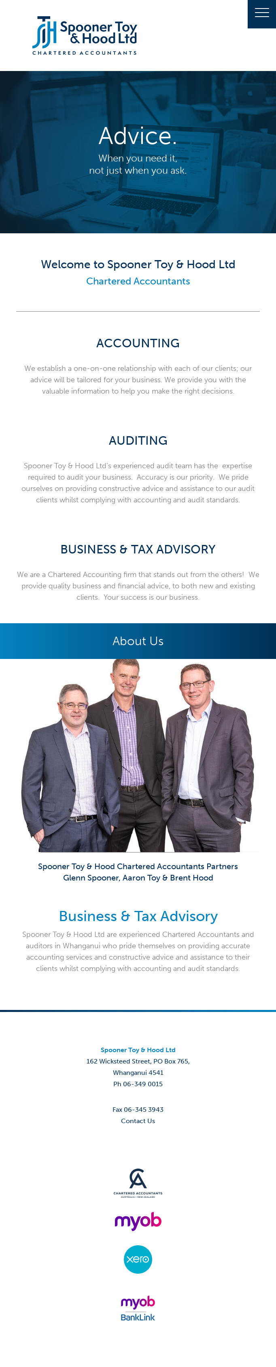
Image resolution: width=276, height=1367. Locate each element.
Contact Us (138, 1121)
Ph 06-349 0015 (138, 1084)
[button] (262, 14)
